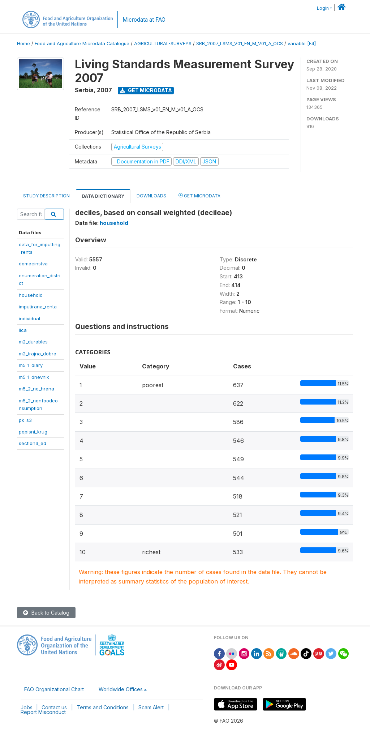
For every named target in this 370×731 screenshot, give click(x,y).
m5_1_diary (31, 365)
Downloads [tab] (151, 195)
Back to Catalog (46, 613)
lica (23, 330)
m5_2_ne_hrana (36, 389)
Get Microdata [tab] (199, 195)
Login (323, 8)
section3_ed (32, 443)
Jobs (27, 707)
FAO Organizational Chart (54, 689)
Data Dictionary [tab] (103, 196)
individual (29, 318)
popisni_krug (33, 432)
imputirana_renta (38, 306)
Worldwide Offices (121, 689)
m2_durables (33, 342)
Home (23, 43)
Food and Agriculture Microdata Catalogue (82, 43)
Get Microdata (146, 90)
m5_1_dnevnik (34, 377)
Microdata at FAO (143, 19)
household (31, 295)
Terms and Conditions (103, 707)
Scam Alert (151, 707)
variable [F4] (302, 43)
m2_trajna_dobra (37, 353)
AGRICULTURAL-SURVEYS (163, 43)
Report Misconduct (43, 712)
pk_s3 (25, 420)
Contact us (54, 707)
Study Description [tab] (46, 195)
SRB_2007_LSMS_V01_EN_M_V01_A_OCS (239, 43)
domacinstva (33, 263)
